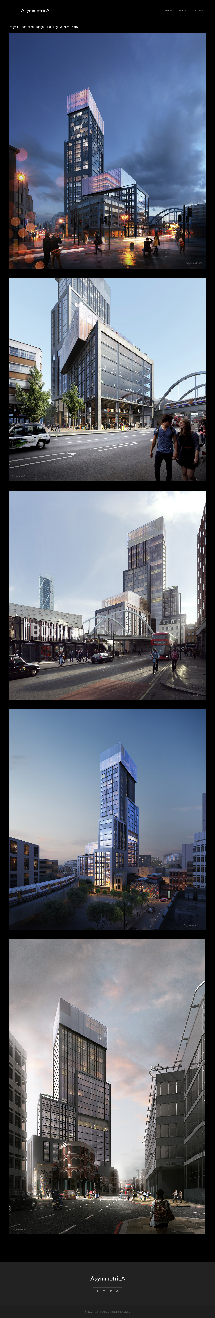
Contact (197, 10)
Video (182, 15)
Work (168, 10)
